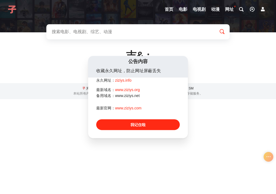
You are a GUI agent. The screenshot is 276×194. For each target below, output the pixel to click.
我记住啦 (138, 124)
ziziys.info (123, 80)
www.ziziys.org (127, 89)
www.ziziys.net (127, 95)
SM (191, 88)
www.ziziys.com (128, 108)
